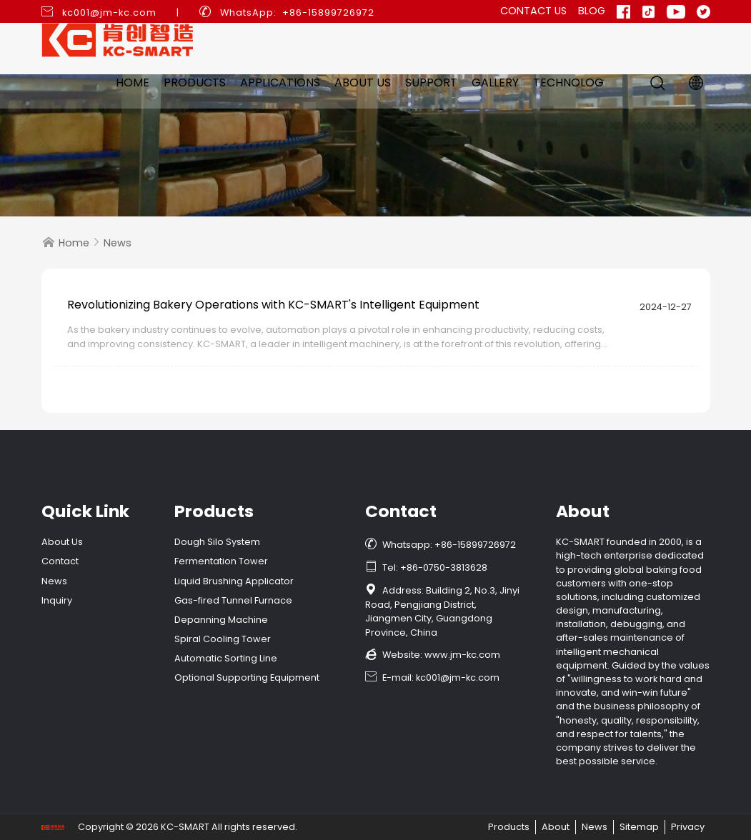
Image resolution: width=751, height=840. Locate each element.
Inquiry (56, 600)
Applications (280, 82)
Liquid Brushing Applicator (234, 581)
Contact (60, 561)
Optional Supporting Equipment (246, 677)
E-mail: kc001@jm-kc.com (432, 677)
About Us (362, 82)
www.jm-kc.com (462, 655)
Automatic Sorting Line (225, 658)
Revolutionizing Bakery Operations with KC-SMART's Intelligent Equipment (273, 304)
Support (431, 82)
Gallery (495, 82)
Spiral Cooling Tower (222, 639)
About (556, 827)
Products (195, 82)
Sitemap (639, 827)
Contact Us (533, 11)
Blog (591, 11)
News (117, 243)
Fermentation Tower (221, 561)
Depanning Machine (221, 620)
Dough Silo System (217, 542)
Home (132, 82)
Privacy (688, 827)
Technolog (568, 82)
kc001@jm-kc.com (109, 12)
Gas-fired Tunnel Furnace (233, 600)
